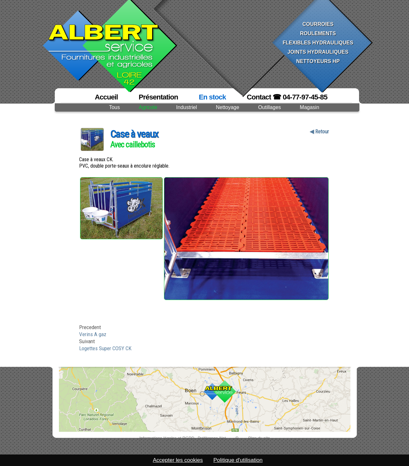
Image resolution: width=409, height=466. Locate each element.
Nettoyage (227, 107)
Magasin (309, 107)
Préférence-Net (211, 438)
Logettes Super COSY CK (105, 348)
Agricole (148, 107)
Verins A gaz (92, 334)
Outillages (269, 107)
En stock (212, 97)
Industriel (186, 107)
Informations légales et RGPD (166, 438)
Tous (114, 107)
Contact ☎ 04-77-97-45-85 (287, 97)
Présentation (158, 97)
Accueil (106, 97)
